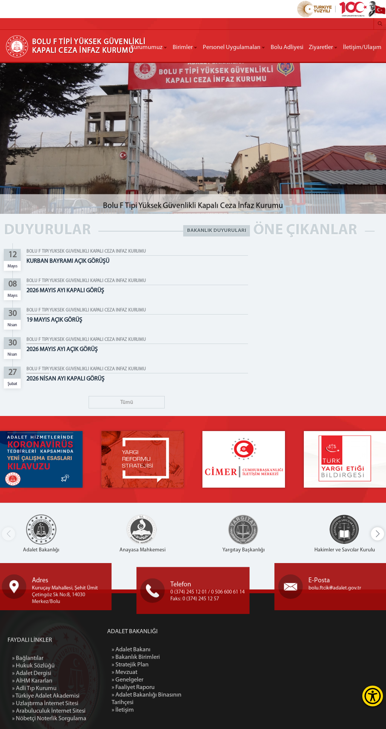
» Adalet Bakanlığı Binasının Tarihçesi (182, 699)
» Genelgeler (163, 680)
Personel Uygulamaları (231, 48)
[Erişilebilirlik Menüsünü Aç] (372, 696)
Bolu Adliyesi (287, 48)
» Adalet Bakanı (166, 650)
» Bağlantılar (27, 703)
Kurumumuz (146, 48)
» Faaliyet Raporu (168, 687)
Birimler (183, 48)
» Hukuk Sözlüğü (33, 710)
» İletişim (158, 710)
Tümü (126, 402)
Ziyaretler (321, 48)
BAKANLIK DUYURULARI (216, 230)
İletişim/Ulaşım (362, 48)
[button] (377, 533)
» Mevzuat (160, 672)
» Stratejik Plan (165, 665)
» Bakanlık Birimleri (171, 657)
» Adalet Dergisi (31, 718)
